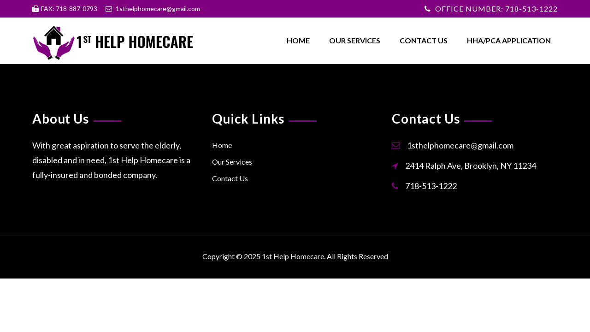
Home (298, 40)
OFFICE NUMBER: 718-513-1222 (496, 8)
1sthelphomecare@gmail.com (460, 145)
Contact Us (424, 40)
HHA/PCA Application (509, 40)
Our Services (354, 40)
